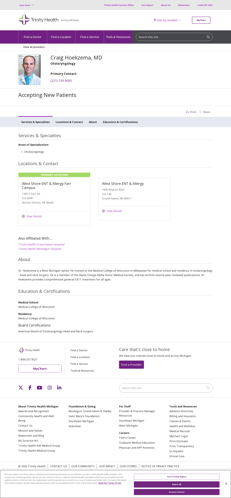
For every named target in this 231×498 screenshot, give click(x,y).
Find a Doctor (32, 34)
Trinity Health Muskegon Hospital (39, 249)
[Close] (226, 486)
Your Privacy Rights (159, 471)
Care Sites (24, 5)
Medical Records (179, 431)
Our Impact (147, 5)
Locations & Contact (69, 122)
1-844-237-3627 (205, 5)
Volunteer (75, 426)
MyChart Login (178, 436)
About (93, 122)
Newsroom (184, 5)
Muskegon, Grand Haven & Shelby (90, 411)
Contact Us (25, 425)
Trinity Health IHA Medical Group (39, 445)
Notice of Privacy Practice (160, 466)
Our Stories (128, 466)
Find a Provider (131, 364)
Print (191, 112)
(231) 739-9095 (61, 81)
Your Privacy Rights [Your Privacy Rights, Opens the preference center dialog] (176, 479)
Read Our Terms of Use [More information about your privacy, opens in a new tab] (109, 485)
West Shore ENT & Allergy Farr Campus (46, 185)
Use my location (166, 20)
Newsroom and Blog (31, 435)
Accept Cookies (176, 494)
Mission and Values (30, 430)
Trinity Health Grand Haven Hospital (41, 244)
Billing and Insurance (182, 416)
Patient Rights (78, 471)
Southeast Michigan (81, 421)
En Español (176, 451)
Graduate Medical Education (137, 442)
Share (204, 112)
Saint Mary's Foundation (84, 416)
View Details (32, 216)
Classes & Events (179, 421)
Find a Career (127, 437)
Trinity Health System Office (119, 5)
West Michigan (128, 425)
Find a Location (61, 34)
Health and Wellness (182, 426)
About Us (166, 5)
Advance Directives (181, 411)
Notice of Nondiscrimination (42, 471)
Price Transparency (181, 446)
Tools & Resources (118, 34)
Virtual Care (176, 456)
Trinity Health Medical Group (36, 450)
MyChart (201, 20)
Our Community (82, 466)
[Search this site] (174, 37)
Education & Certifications (120, 122)
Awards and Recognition (33, 411)
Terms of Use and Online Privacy (116, 471)
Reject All (176, 487)
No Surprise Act (28, 440)
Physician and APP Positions (136, 447)
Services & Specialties (35, 122)
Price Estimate (178, 441)
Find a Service (89, 34)
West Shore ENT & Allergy (123, 183)
